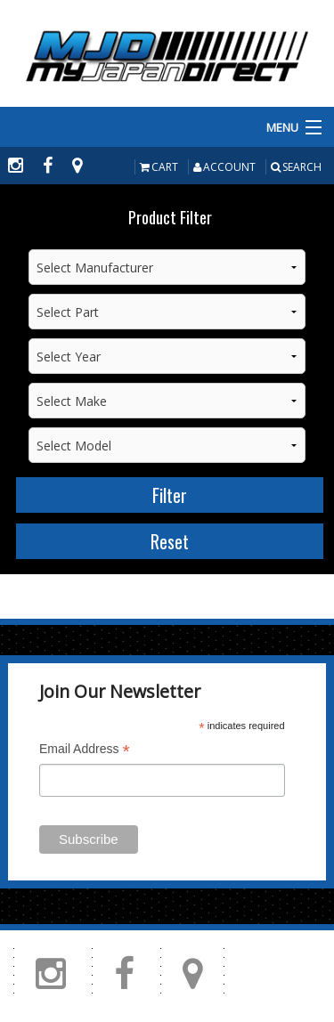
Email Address (84, 751)
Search (296, 166)
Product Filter (170, 217)
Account (224, 166)
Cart (159, 166)
